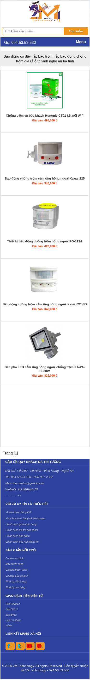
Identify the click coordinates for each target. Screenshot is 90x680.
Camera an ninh (15, 558)
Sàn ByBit (11, 614)
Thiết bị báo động (15, 587)
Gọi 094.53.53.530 (20, 42)
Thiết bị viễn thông (16, 581)
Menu (81, 42)
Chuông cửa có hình (17, 575)
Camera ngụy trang (16, 569)
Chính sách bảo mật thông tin (22, 541)
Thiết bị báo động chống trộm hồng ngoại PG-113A (44, 241)
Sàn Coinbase (13, 620)
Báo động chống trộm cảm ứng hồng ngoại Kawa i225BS (45, 304)
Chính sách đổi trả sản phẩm (22, 529)
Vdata (9, 625)
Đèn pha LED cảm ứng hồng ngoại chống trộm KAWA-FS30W (45, 369)
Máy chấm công (15, 563)
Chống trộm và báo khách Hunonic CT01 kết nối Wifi (44, 115)
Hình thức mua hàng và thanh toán (25, 518)
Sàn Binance (13, 603)
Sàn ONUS (12, 609)
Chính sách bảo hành (18, 535)
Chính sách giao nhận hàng (21, 524)
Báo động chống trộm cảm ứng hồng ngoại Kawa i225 (45, 178)
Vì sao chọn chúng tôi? (18, 512)
